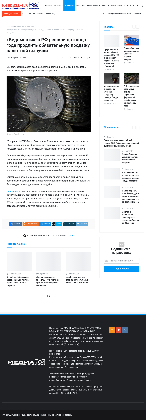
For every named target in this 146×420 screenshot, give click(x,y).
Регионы (129, 5)
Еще (104, 5)
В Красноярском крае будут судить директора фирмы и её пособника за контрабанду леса (130, 196)
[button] (48, 296)
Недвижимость (93, 5)
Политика (58, 5)
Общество (80, 5)
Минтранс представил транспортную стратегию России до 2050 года (130, 217)
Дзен (71, 235)
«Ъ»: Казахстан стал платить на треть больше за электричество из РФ (77, 280)
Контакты (138, 14)
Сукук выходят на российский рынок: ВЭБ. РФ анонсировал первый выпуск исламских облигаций (111, 57)
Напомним (12, 191)
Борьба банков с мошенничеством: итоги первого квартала (131, 53)
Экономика (69, 5)
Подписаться (115, 5)
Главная (48, 5)
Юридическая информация (119, 14)
